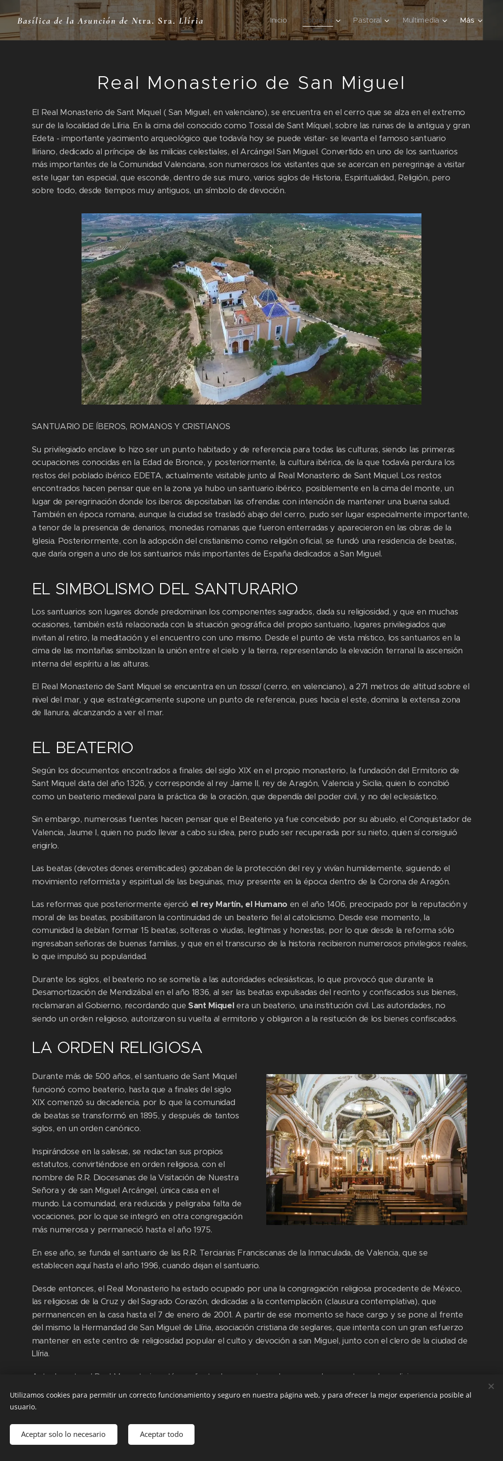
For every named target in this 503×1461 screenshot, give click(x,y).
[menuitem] (277, 20)
